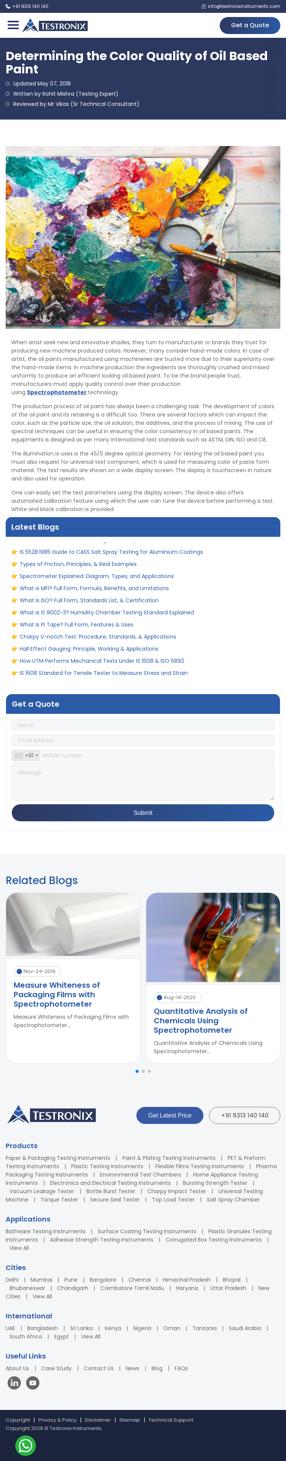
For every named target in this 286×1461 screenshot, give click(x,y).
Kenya (113, 1328)
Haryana (187, 1288)
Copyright (18, 1420)
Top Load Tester (173, 1199)
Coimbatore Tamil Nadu (132, 1288)
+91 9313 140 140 (245, 1115)
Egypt (61, 1336)
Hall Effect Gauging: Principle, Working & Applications (89, 652)
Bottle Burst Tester (110, 1191)
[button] (137, 1071)
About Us (17, 1368)
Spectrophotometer (57, 392)
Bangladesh (42, 1328)
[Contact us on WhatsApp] (25, 1446)
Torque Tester (59, 1199)
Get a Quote (250, 25)
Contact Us (99, 1368)
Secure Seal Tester (115, 1199)
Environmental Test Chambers (140, 1174)
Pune (71, 1280)
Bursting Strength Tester (215, 1183)
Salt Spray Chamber (233, 1199)
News (132, 1368)
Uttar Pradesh (228, 1288)
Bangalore (103, 1280)
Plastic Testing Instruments (107, 1166)
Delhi (12, 1280)
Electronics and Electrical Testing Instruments (110, 1183)
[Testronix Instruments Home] (54, 25)
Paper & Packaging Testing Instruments (58, 1158)
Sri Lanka (81, 1328)
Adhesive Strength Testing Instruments (101, 1239)
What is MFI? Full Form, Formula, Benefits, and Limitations (94, 592)
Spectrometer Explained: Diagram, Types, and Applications (97, 580)
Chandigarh (72, 1288)
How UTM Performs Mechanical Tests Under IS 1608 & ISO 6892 (102, 664)
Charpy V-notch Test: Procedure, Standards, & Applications (98, 640)
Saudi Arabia (245, 1328)
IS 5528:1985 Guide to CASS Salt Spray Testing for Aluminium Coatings (111, 556)
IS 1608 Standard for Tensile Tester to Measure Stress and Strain (104, 677)
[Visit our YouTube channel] (32, 1384)
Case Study (56, 1368)
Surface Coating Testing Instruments (147, 1231)
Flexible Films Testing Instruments (199, 1166)
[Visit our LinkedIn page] (16, 1384)
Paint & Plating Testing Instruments (169, 1158)
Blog (157, 1368)
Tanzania (204, 1328)
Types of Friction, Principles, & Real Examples (78, 568)
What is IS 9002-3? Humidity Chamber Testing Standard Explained (107, 616)
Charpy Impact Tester (176, 1191)
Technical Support (170, 1420)
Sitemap (129, 1420)
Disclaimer (98, 1420)
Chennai (139, 1280)
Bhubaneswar (27, 1288)
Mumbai (41, 1280)
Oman (171, 1328)
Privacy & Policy (57, 1420)
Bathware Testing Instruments (46, 1231)
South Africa (25, 1336)
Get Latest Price (170, 1115)
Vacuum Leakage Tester (41, 1191)
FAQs (181, 1368)
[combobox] (26, 755)
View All (19, 1248)
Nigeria (142, 1328)
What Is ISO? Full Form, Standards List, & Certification (89, 604)
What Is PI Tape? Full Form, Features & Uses (76, 628)
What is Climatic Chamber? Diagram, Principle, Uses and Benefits (106, 543)
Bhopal (232, 1280)
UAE (10, 1328)
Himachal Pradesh (187, 1280)
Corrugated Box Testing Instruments (214, 1239)
